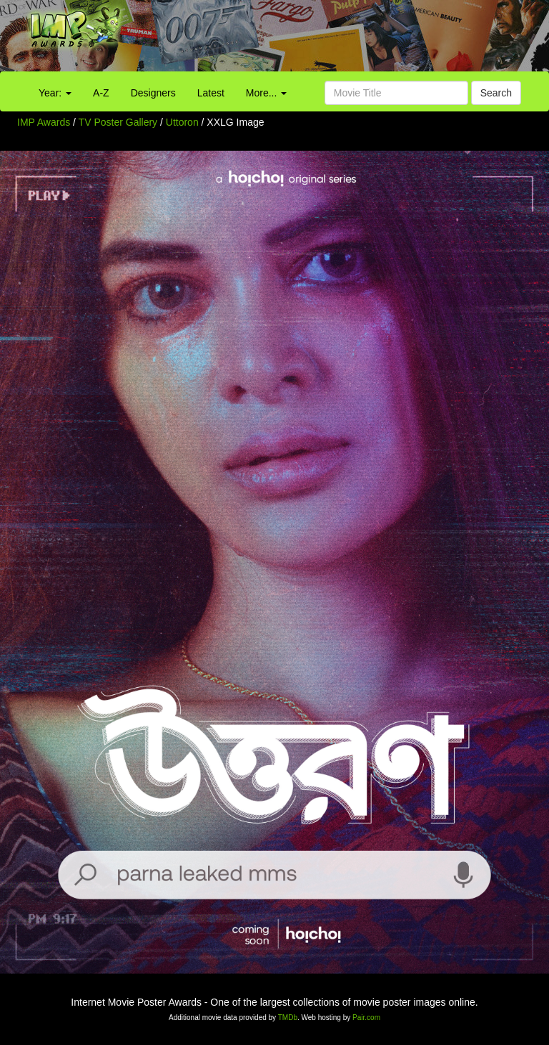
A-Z (101, 93)
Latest (210, 93)
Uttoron (184, 122)
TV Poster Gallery (118, 122)
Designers (153, 93)
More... (266, 93)
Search (496, 93)
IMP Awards (43, 122)
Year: (55, 93)
